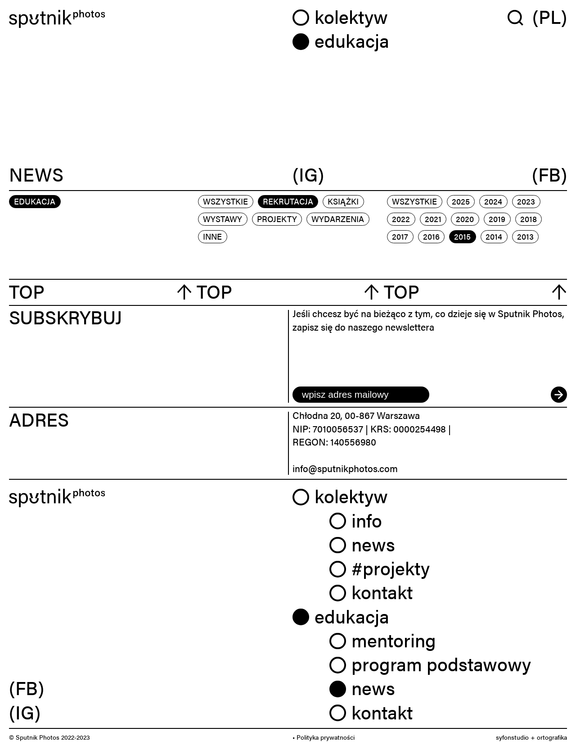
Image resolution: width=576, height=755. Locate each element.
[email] (360, 395)
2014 (494, 236)
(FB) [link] (26, 687)
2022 (401, 218)
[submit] (559, 395)
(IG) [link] (24, 712)
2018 (528, 218)
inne (212, 236)
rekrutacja (288, 201)
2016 (431, 236)
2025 (461, 201)
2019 (497, 218)
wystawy (222, 218)
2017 (400, 236)
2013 (525, 236)
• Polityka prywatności (323, 736)
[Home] (146, 19)
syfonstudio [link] (512, 736)
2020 (465, 218)
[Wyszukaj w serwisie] (520, 17)
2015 (462, 236)
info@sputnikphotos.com (345, 468)
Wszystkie (225, 201)
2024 (493, 201)
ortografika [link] (552, 736)
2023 (526, 201)
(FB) (549, 174)
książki (343, 201)
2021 (433, 218)
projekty (277, 218)
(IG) (308, 174)
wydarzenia (337, 218)
